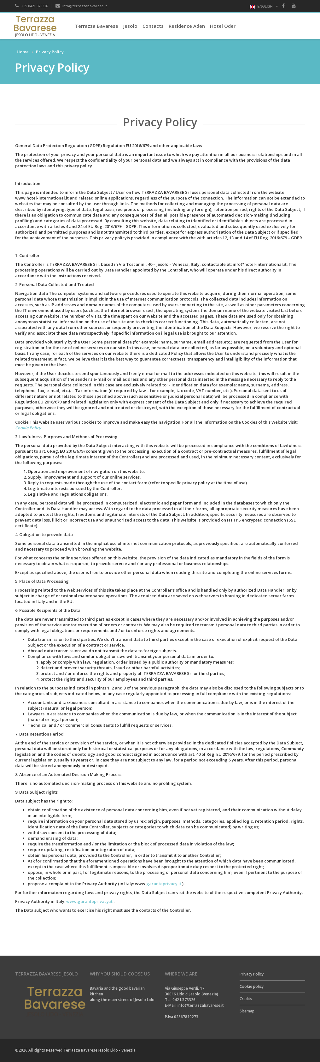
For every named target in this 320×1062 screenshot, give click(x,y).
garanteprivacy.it (163, 883)
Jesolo (130, 26)
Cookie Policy (28, 428)
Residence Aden (187, 26)
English (261, 6)
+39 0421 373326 (31, 5)
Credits (246, 998)
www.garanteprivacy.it (89, 901)
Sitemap (247, 1011)
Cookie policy (252, 986)
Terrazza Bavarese (96, 26)
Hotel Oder (223, 26)
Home (23, 52)
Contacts (153, 26)
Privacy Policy (252, 974)
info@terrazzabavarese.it (81, 5)
